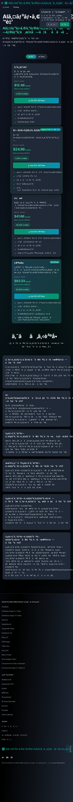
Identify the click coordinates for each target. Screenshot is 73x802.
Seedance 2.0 (7, 633)
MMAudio (5, 693)
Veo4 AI (4, 620)
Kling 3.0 (5, 637)
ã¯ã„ (65, 24)
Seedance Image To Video (11, 615)
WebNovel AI (6, 680)
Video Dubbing (7, 714)
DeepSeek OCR (7, 684)
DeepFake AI (6, 624)
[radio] (31, 57)
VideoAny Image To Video (11, 611)
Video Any (5, 646)
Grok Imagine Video (9, 659)
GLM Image (6, 642)
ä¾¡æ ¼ (4, 731)
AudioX (4, 688)
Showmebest (6, 697)
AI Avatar (5, 710)
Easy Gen (5, 650)
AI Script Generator (9, 701)
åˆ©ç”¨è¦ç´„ (7, 739)
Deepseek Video (8, 629)
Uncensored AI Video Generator (13, 663)
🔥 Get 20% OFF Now (36, 100)
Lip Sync (5, 706)
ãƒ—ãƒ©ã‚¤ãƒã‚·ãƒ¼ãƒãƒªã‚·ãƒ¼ (14, 735)
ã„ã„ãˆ (52, 24)
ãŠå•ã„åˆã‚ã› (10, 726)
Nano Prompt (6, 655)
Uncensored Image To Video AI (13, 668)
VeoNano (5, 607)
